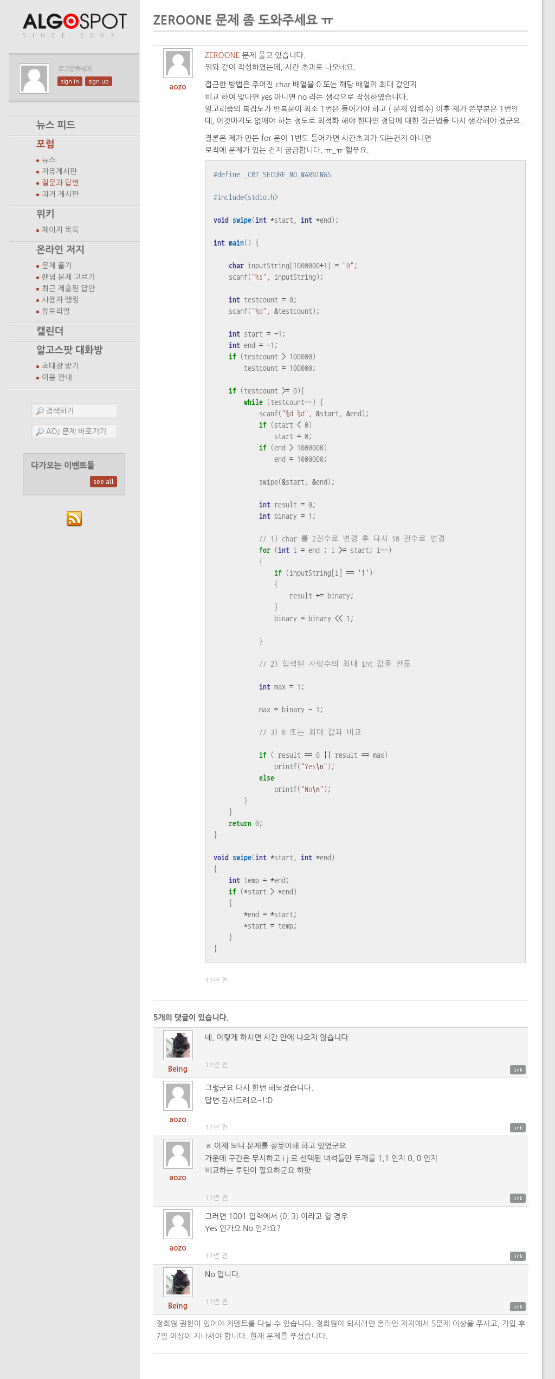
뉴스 (49, 160)
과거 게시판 (60, 194)
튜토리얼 (56, 311)
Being (178, 1069)
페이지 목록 (60, 230)
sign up (98, 81)
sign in (70, 81)
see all (103, 481)
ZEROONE (222, 55)
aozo (177, 87)
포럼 (45, 144)
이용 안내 (57, 377)
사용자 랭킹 (60, 300)
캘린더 (49, 331)
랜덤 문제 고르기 (68, 277)
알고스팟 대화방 (69, 350)
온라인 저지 (60, 250)
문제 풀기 (57, 265)
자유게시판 (59, 171)
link (517, 1069)
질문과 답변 (60, 182)
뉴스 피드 (55, 125)
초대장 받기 (60, 366)
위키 (45, 214)
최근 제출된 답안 (68, 288)
